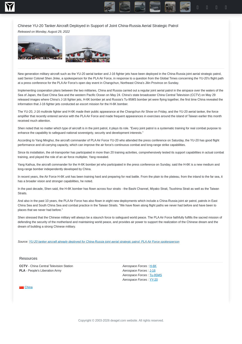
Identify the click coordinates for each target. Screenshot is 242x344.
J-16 (152, 270)
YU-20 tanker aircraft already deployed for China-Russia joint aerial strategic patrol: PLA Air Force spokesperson (104, 241)
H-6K (153, 266)
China (29, 287)
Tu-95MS (156, 275)
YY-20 (154, 279)
